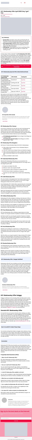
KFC (3, 16)
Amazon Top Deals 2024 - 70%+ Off (16, 8)
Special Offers (7, 16)
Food (1, 16)
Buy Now (23, 79)
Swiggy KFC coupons (11, 307)
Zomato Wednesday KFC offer (22, 321)
